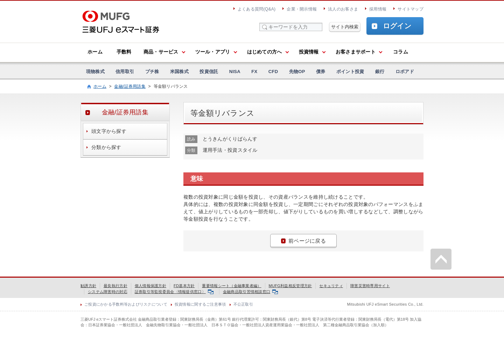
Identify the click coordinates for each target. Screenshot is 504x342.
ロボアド (405, 71)
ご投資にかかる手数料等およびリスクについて (125, 304)
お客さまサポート (356, 52)
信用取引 (124, 71)
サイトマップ (411, 9)
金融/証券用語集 (130, 86)
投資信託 (209, 71)
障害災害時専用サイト (370, 286)
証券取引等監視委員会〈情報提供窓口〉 (174, 292)
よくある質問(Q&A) (256, 9)
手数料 (124, 52)
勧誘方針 (88, 286)
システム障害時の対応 (107, 292)
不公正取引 (243, 304)
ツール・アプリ (212, 52)
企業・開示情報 (302, 9)
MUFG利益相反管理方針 (290, 286)
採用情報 (377, 9)
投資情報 (309, 52)
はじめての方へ (264, 52)
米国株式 (179, 71)
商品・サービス (161, 52)
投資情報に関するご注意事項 (200, 304)
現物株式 (95, 71)
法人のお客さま (343, 9)
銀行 (380, 71)
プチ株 (152, 71)
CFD (273, 71)
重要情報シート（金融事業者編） (231, 286)
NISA (234, 71)
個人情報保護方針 (150, 286)
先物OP (297, 71)
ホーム (95, 52)
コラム (400, 52)
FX (254, 71)
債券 (321, 71)
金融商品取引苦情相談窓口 (250, 292)
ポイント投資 (350, 71)
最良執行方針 (115, 286)
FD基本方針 (184, 286)
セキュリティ (331, 286)
